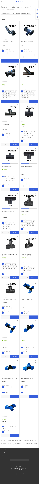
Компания (3, 449)
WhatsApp (21, 474)
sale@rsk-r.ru (20, 466)
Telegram (15, 474)
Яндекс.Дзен (24, 474)
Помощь (3, 455)
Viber (18, 474)
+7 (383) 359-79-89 (20, 464)
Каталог (3, 452)
